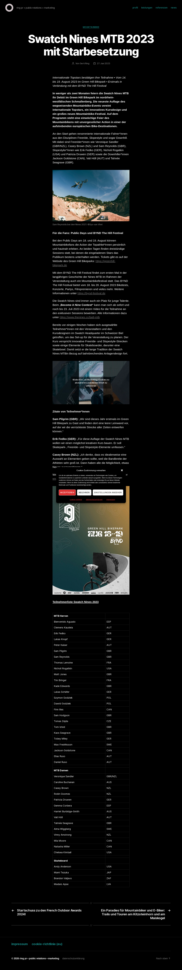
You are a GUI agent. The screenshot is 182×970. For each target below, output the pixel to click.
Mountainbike (91, 31)
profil (135, 9)
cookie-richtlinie (76, 499)
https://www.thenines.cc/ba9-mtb (80, 321)
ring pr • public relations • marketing (39, 962)
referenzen (162, 9)
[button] (122, 470)
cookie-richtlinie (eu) (47, 948)
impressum (110, 499)
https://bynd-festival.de (91, 297)
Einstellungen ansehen (108, 492)
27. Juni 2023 (103, 67)
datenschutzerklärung (94, 499)
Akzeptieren (67, 492)
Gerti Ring (84, 67)
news (174, 9)
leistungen (146, 9)
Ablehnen (84, 492)
